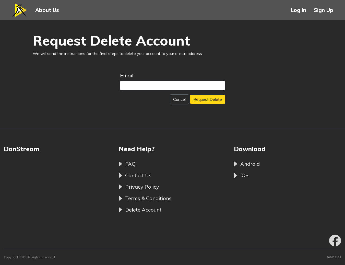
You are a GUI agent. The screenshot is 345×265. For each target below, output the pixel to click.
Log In (298, 10)
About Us (47, 10)
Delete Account (143, 209)
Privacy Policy (142, 187)
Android (250, 164)
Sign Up (323, 10)
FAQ (130, 164)
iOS (244, 175)
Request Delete (207, 99)
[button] (20, 10)
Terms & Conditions (148, 198)
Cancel (179, 99)
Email (126, 75)
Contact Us (138, 175)
